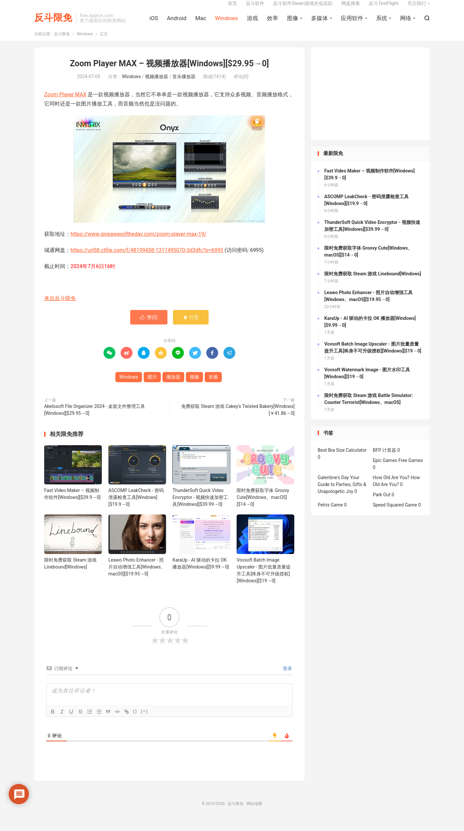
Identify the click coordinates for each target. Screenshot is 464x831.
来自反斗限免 (60, 307)
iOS (154, 23)
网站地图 (254, 812)
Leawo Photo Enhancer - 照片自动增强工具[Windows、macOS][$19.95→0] (136, 575)
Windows (226, 23)
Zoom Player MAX (65, 103)
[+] (144, 719)
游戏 (252, 23)
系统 (381, 23)
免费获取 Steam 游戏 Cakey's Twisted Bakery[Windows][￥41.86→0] (238, 419)
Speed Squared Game (395, 513)
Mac (200, 23)
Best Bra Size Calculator (342, 459)
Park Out (382, 503)
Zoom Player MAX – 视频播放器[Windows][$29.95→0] (169, 72)
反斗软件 (255, 8)
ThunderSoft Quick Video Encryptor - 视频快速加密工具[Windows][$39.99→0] (200, 506)
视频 (194, 385)
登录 (287, 677)
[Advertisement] (370, 102)
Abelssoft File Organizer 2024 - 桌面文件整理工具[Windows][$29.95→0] (94, 419)
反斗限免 (53, 23)
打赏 (190, 326)
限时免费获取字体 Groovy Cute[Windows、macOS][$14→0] (263, 506)
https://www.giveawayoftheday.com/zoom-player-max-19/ (138, 243)
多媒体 (319, 23)
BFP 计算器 (384, 459)
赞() (149, 326)
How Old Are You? (391, 486)
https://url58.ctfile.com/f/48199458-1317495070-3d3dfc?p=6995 (147, 259)
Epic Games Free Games (398, 469)
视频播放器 (156, 85)
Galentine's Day (333, 486)
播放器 (173, 385)
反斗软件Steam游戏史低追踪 (303, 8)
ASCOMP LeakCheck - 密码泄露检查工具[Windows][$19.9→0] (136, 506)
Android (176, 23)
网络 (405, 23)
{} (135, 719)
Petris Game (330, 513)
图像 (292, 23)
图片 (152, 385)
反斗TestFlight (383, 8)
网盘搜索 (350, 8)
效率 (272, 23)
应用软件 (352, 23)
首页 (232, 8)
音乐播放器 (183, 85)
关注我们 (416, 8)
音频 (213, 385)
